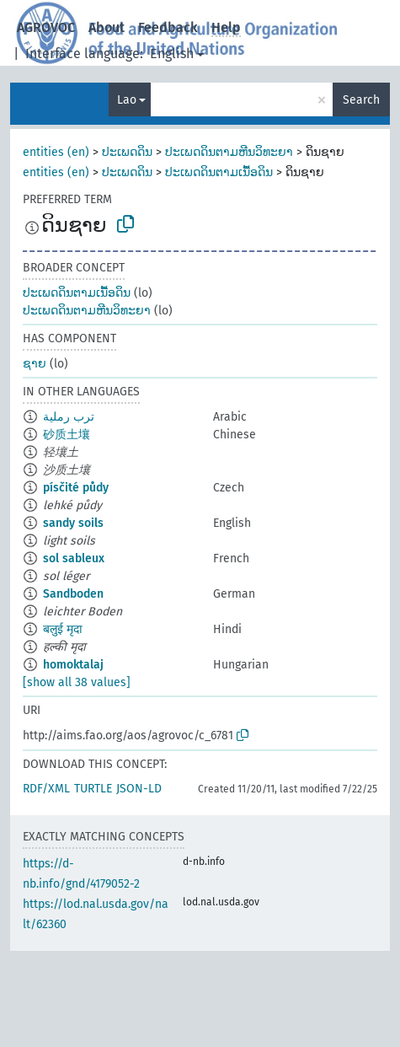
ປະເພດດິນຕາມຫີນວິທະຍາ (229, 152)
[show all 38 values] (77, 682)
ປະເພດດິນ (127, 152)
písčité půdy (76, 488)
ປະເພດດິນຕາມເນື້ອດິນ (219, 172)
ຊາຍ (34, 364)
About (106, 27)
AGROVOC (46, 27)
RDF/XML (46, 788)
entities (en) (56, 152)
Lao (126, 100)
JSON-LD (139, 788)
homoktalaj (73, 665)
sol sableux (73, 558)
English (172, 54)
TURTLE (93, 788)
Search (361, 100)
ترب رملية (68, 417)
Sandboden (73, 594)
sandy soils (73, 523)
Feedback (168, 27)
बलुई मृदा (63, 629)
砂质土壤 (66, 434)
